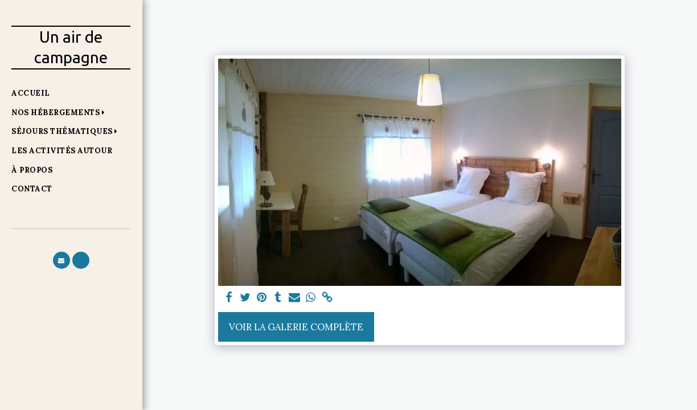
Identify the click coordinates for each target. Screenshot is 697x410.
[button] (60, 112)
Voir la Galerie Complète (296, 327)
